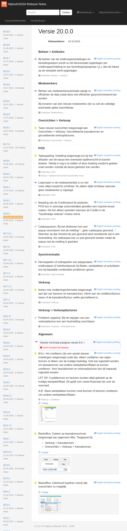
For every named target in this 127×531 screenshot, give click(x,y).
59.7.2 (13, 303)
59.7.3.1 (13, 263)
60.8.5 (13, 117)
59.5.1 (13, 521)
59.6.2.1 (13, 399)
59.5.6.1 (13, 455)
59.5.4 (13, 481)
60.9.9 (13, 35)
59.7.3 (13, 276)
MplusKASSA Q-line (110, 12)
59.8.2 (13, 203)
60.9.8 (13, 48)
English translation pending (107, 59)
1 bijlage (43, 403)
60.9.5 (13, 87)
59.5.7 (13, 442)
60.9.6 (13, 74)
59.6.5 (13, 359)
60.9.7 (13, 61)
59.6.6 (13, 346)
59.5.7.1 (13, 428)
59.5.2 (13, 508)
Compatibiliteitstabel (15, 20)
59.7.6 (13, 250)
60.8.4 (13, 131)
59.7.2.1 (13, 289)
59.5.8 (13, 415)
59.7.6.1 (13, 236)
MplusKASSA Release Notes (27, 4)
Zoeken (66, 12)
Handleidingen (38, 20)
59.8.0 (13, 218)
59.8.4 (13, 177)
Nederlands (85, 12)
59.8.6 (13, 164)
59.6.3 (13, 385)
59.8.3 (13, 190)
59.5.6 (13, 468)
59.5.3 (13, 495)
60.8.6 (13, 104)
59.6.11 (13, 319)
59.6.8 (13, 332)
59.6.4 (13, 372)
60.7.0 (14, 147)
